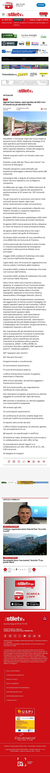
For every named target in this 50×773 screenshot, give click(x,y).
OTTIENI (41, 5)
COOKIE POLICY (11, 700)
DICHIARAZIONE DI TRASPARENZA (17, 687)
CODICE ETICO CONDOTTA (15, 675)
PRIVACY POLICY (12, 679)
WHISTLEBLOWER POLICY (15, 696)
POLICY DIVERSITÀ (12, 683)
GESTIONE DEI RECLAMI (14, 692)
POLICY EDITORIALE (13, 671)
